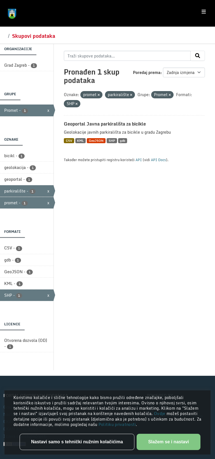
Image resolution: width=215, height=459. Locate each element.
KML (80, 140)
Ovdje (160, 413)
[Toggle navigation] (203, 11)
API (138, 160)
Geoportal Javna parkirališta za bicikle (105, 124)
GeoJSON (96, 140)
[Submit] (197, 56)
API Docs (158, 160)
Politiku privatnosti (117, 424)
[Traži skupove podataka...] (127, 56)
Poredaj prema (146, 72)
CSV (69, 140)
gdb (122, 140)
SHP (112, 140)
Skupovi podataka (33, 36)
